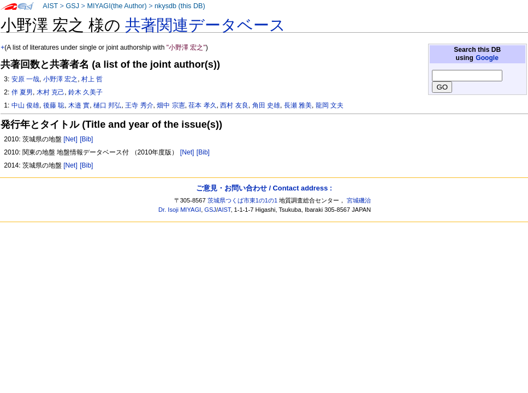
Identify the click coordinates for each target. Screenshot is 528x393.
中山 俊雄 (25, 105)
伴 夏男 (22, 92)
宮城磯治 (359, 200)
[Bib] (86, 139)
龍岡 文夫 (329, 105)
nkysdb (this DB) (180, 6)
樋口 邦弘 (107, 105)
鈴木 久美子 (85, 92)
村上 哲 (92, 79)
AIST (50, 6)
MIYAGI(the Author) (116, 6)
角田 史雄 (266, 105)
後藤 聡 (53, 105)
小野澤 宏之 (60, 79)
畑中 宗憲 (171, 105)
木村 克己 (50, 92)
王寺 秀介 (139, 105)
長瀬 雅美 (298, 105)
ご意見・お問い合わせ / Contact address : (264, 188)
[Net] (70, 139)
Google (487, 58)
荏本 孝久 (202, 105)
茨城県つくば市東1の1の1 (242, 200)
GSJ (72, 6)
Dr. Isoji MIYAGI (179, 209)
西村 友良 (234, 105)
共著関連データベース (205, 25)
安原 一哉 (25, 79)
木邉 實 (79, 105)
